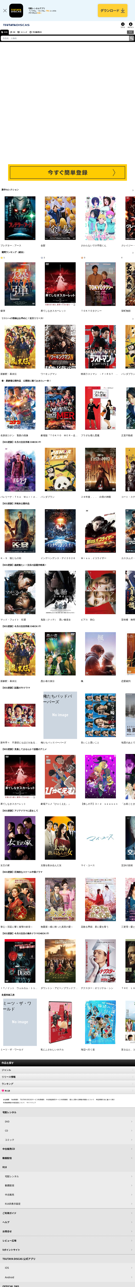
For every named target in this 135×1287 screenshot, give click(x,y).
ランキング (67, 1084)
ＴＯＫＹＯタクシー (91, 311)
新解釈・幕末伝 (8, 374)
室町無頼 (126, 311)
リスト (123, 28)
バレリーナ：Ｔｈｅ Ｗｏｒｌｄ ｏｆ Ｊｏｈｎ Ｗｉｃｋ (32, 497)
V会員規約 (14, 1100)
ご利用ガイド (9, 1213)
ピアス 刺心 (88, 620)
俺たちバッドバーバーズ (53, 743)
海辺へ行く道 (88, 1050)
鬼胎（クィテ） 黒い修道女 (56, 620)
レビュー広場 (9, 1241)
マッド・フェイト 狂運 (13, 620)
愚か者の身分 (48, 681)
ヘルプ (5, 1222)
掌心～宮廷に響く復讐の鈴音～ (16, 927)
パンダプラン (48, 497)
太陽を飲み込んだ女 (51, 865)
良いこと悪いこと (90, 743)
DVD (6, 32)
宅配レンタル (12, 1176)
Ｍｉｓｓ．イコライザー (93, 558)
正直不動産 (127, 436)
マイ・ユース (88, 865)
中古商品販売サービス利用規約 (57, 1100)
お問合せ (7, 1231)
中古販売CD (37, 32)
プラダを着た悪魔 (90, 436)
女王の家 (5, 865)
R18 (130, 32)
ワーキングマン (49, 374)
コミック (24, 32)
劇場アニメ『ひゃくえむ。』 (56, 804)
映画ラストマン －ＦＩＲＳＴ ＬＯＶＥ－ (104, 374)
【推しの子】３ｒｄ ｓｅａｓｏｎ (99, 804)
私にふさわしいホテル (52, 1050)
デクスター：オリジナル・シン (97, 988)
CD (14, 32)
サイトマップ (31, 1103)
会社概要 (6, 1100)
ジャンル (67, 1070)
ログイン (131, 28)
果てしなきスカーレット (53, 311)
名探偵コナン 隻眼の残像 (14, 436)
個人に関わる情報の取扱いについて (82, 1100)
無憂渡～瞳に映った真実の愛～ (57, 927)
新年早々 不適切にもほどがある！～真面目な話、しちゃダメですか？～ (38, 743)
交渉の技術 (127, 865)
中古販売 (9, 1194)
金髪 (43, 246)
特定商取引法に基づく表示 (105, 1100)
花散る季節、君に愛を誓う (95, 927)
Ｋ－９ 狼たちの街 (10, 558)
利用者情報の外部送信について (14, 1103)
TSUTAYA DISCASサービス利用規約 (32, 1100)
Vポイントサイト (11, 1250)
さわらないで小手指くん (93, 246)
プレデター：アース (10, 246)
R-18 (67, 1091)
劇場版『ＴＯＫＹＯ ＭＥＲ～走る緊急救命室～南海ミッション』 (75, 436)
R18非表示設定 (12, 1204)
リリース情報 (67, 1077)
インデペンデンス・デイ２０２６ (58, 558)
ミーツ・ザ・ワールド (12, 1050)
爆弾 (2, 311)
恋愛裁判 (126, 681)
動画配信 (7, 1158)
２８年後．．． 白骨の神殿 (96, 497)
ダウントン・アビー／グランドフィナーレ (63, 988)
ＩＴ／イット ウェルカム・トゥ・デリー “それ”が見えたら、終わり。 (38, 988)
